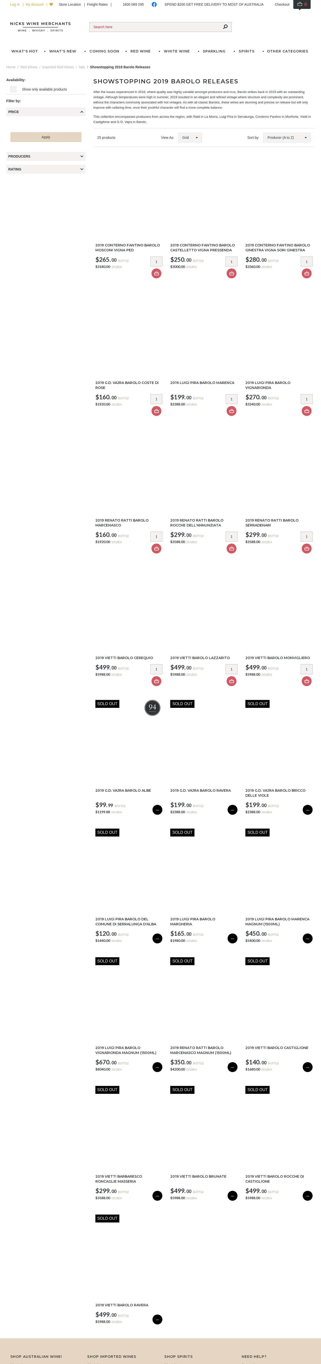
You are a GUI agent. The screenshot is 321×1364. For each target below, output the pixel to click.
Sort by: (253, 138)
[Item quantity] (156, 261)
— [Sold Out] (157, 810)
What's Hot (24, 51)
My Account (35, 4)
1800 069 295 (133, 4)
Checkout (282, 4)
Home (11, 67)
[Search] (154, 27)
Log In (15, 4)
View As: (167, 138)
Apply (46, 137)
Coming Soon (104, 51)
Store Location (70, 4)
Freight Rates (98, 4)
